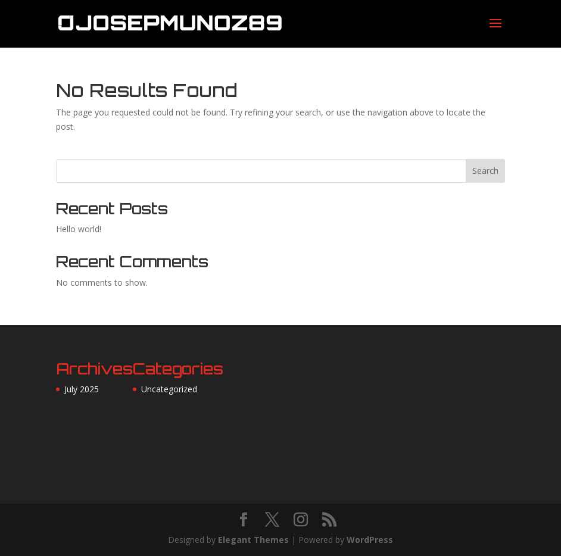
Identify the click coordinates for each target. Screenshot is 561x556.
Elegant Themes (253, 539)
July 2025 (81, 389)
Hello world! (78, 229)
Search (485, 170)
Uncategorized (169, 389)
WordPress (370, 539)
